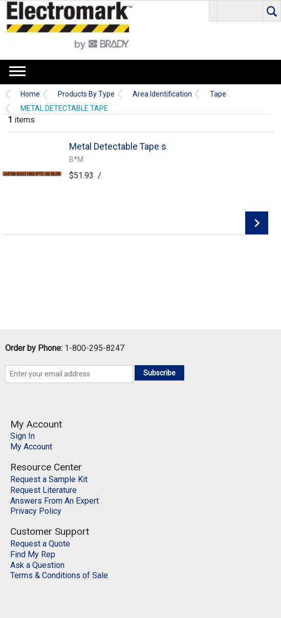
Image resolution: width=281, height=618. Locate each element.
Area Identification (162, 94)
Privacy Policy (35, 511)
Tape (218, 94)
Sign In (22, 436)
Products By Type (86, 94)
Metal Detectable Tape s (117, 146)
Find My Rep (32, 554)
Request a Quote (40, 544)
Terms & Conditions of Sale (59, 575)
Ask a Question (37, 565)
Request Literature (43, 490)
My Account (31, 446)
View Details (256, 222)
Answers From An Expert (54, 501)
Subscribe (159, 373)
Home (30, 94)
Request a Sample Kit (49, 479)
